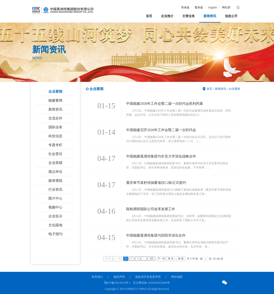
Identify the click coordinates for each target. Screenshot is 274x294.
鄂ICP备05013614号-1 (117, 282)
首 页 (108, 258)
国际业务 (55, 127)
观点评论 (55, 172)
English (212, 7)
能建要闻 (55, 100)
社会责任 (55, 154)
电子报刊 (55, 234)
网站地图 (176, 276)
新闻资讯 (210, 16)
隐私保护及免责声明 (148, 276)
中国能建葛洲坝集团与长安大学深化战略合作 (161, 156)
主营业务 (188, 16)
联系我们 (97, 276)
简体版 (185, 7)
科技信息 (55, 136)
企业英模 (55, 163)
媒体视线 (55, 180)
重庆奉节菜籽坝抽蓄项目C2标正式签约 (156, 183)
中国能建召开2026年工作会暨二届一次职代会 (161, 130)
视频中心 (55, 207)
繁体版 (199, 7)
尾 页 (171, 258)
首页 (149, 16)
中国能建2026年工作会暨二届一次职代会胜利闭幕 (164, 103)
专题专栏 (55, 145)
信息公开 (231, 16)
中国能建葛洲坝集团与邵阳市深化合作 (156, 235)
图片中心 (55, 198)
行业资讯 (55, 189)
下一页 (161, 258)
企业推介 (167, 16)
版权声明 (119, 276)
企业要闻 (55, 91)
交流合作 (55, 118)
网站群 (226, 7)
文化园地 (55, 225)
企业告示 (55, 216)
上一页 (117, 258)
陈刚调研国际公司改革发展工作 (150, 209)
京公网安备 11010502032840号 (151, 282)
